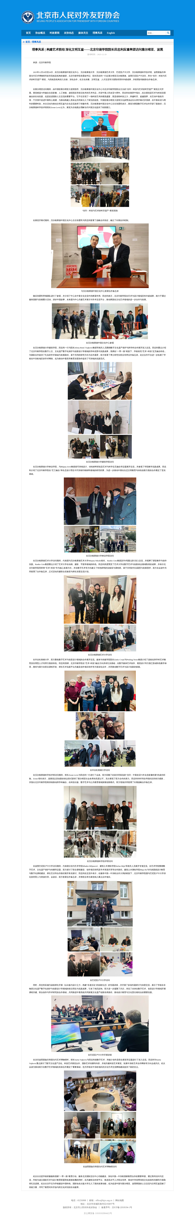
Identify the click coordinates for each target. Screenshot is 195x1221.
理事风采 (97, 33)
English (111, 33)
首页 (28, 33)
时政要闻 (54, 33)
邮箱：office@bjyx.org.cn (100, 1200)
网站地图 (119, 1200)
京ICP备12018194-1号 (122, 1207)
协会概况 (40, 33)
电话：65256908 (78, 1200)
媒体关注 (83, 33)
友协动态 (69, 33)
